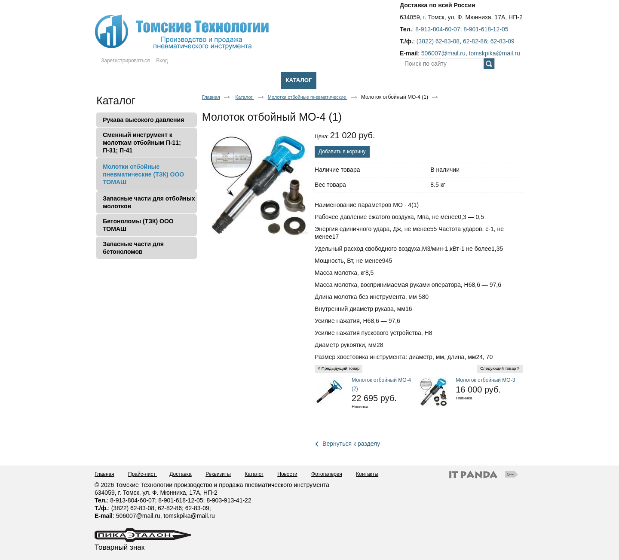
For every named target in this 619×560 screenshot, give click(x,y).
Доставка (180, 474)
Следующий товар (498, 368)
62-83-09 (502, 41)
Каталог (298, 80)
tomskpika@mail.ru (494, 53)
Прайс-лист (142, 474)
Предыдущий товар (341, 368)
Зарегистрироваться (125, 61)
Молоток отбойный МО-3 (485, 380)
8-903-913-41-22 (228, 500)
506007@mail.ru (443, 53)
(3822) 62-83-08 (438, 41)
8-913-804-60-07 (437, 29)
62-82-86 (475, 41)
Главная (211, 97)
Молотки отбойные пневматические (307, 97)
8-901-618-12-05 (485, 29)
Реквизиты (218, 474)
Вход (162, 61)
